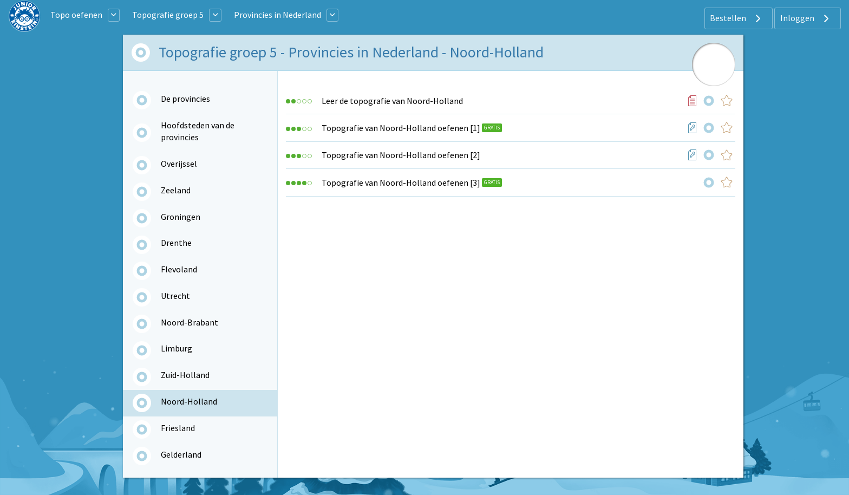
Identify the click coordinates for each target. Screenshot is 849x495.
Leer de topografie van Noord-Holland (392, 100)
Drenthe (176, 242)
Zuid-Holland (185, 374)
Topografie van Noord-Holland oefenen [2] (401, 154)
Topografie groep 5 (168, 14)
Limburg (176, 348)
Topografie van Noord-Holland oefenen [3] (401, 182)
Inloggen (806, 18)
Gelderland (181, 454)
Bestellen (736, 18)
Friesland (178, 427)
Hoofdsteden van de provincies (197, 131)
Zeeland (176, 190)
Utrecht (175, 295)
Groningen (180, 216)
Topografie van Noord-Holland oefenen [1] (401, 127)
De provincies (185, 98)
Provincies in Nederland (277, 14)
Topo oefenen (76, 14)
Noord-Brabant (189, 322)
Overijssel (179, 163)
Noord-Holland (189, 401)
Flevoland (179, 269)
